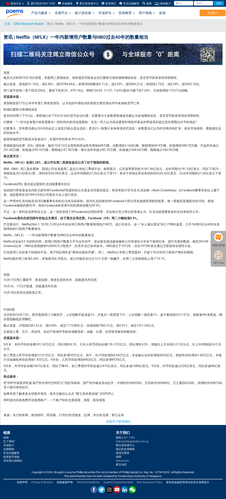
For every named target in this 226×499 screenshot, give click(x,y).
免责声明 (22, 482)
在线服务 (65, 3)
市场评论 (106, 13)
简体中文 (15, 3)
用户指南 (147, 13)
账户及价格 (85, 13)
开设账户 (212, 12)
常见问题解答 (129, 3)
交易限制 (8, 449)
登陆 (219, 3)
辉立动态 (121, 464)
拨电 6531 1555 (125, 437)
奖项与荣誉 (122, 452)
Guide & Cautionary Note (118, 482)
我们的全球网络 (125, 449)
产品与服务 (41, 13)
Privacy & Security (42, 482)
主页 (7, 24)
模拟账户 (163, 3)
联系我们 (109, 3)
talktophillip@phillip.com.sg (132, 441)
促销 (162, 13)
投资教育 (127, 13)
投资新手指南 (11, 456)
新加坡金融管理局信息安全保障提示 (187, 482)
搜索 (147, 3)
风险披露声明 (65, 482)
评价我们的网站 (12, 460)
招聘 (118, 456)
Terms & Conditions (88, 482)
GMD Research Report (29, 24)
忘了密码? (9, 441)
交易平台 (63, 13)
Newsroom (122, 460)
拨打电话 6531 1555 (41, 3)
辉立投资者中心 (87, 3)
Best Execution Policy (149, 482)
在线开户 (112, 421)
